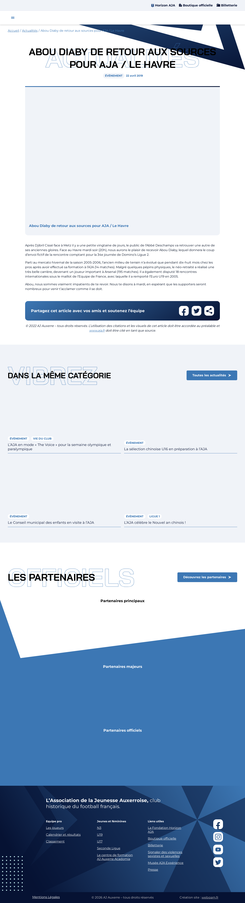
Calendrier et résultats (63, 834)
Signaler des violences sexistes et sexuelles (165, 854)
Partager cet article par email (209, 311)
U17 (99, 841)
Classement (55, 841)
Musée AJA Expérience (165, 863)
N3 (99, 828)
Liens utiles (156, 821)
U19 (100, 834)
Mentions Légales (46, 897)
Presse (153, 869)
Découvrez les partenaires (204, 577)
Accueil (13, 30)
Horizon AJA (165, 5)
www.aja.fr (97, 330)
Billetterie (228, 5)
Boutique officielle (197, 5)
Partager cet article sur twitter (196, 311)
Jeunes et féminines (111, 821)
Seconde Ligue (108, 848)
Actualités (30, 30)
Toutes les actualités (209, 375)
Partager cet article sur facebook (184, 311)
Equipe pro (54, 821)
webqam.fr (210, 897)
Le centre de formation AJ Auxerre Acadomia (115, 857)
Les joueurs (55, 828)
